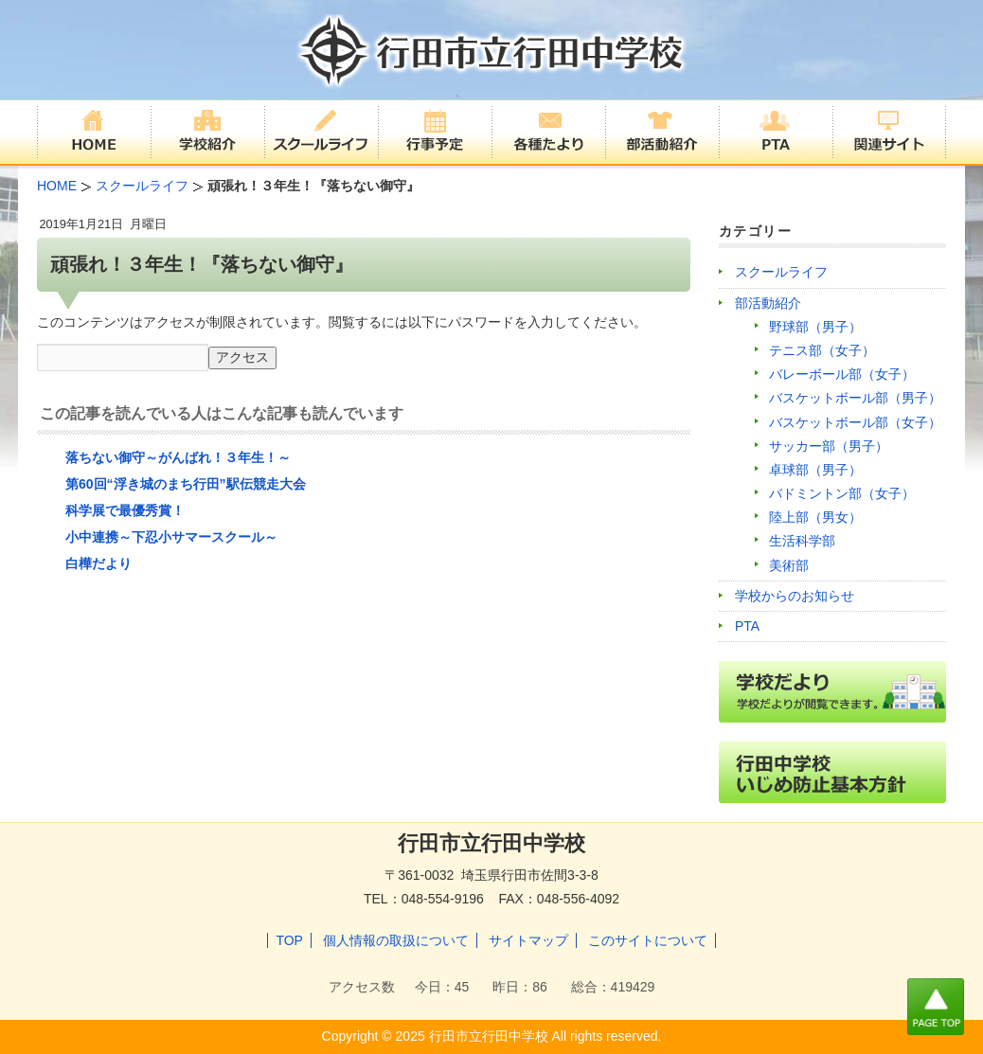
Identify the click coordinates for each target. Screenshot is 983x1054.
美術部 (789, 565)
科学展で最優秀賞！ (125, 510)
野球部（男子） (815, 326)
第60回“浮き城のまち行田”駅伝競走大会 (185, 483)
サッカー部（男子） (828, 446)
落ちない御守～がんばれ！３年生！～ (178, 457)
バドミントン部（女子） (842, 493)
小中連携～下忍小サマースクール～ (171, 537)
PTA (747, 626)
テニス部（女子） (822, 350)
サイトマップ (528, 940)
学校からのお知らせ (794, 595)
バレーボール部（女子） (842, 374)
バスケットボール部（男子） (855, 397)
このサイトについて (647, 940)
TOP (289, 940)
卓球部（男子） (815, 469)
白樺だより (98, 563)
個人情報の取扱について (396, 940)
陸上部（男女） (815, 517)
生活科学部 (802, 540)
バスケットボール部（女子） (855, 422)
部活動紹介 (768, 303)
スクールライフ (781, 271)
